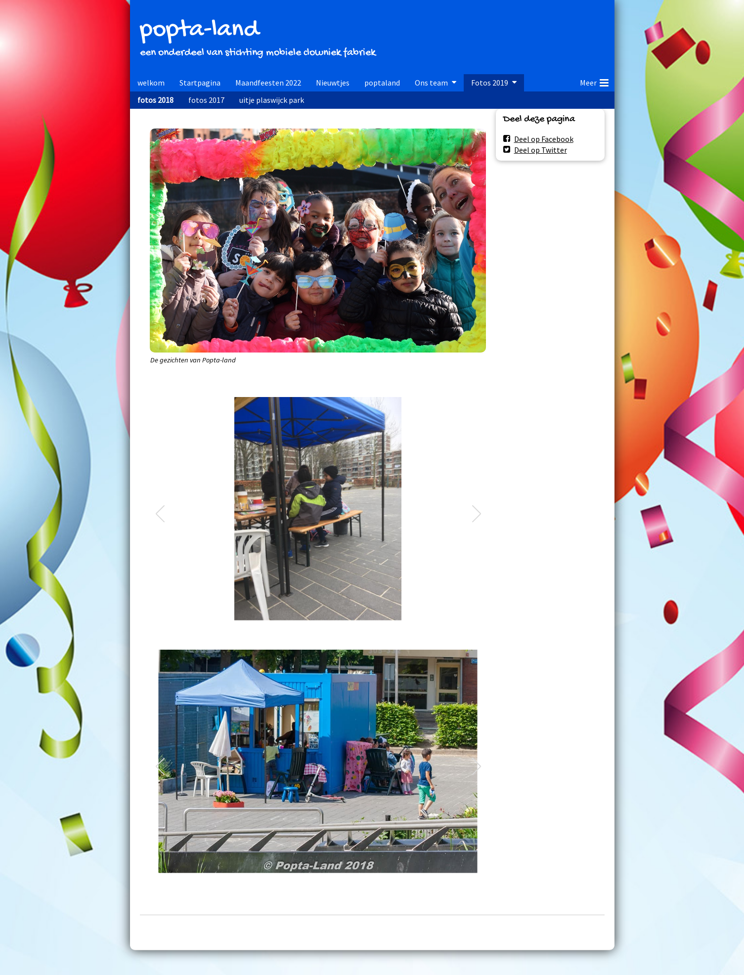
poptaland (382, 83)
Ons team (431, 83)
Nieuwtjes (333, 83)
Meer (594, 81)
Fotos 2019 (489, 83)
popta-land (199, 30)
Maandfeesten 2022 (268, 83)
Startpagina (199, 83)
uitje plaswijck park (271, 100)
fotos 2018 (155, 100)
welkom (151, 83)
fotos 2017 (206, 100)
